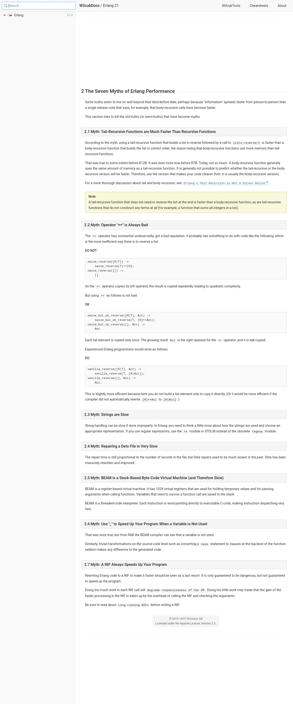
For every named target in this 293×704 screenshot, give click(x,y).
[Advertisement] (184, 50)
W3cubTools (231, 6)
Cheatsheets (259, 6)
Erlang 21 (111, 5)
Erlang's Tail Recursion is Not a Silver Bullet (225, 183)
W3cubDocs (89, 5)
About (282, 6)
